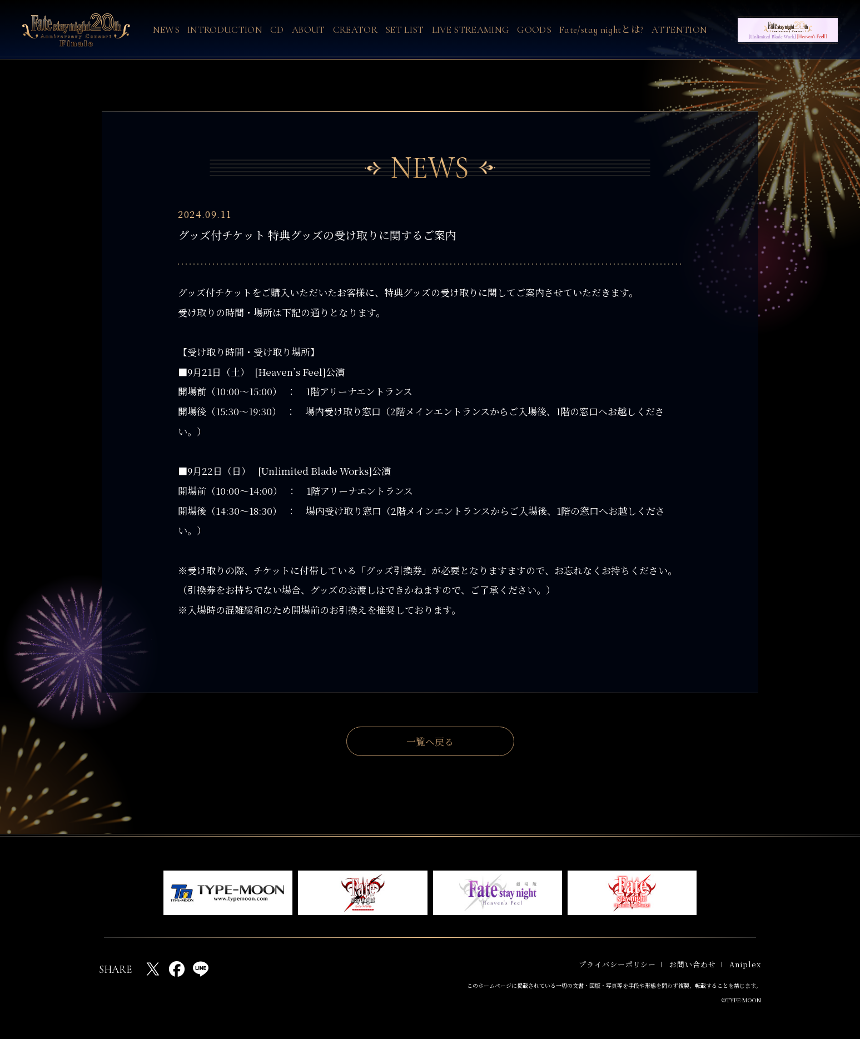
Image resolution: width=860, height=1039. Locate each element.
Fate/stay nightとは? (601, 29)
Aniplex (745, 964)
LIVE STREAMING (471, 29)
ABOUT (308, 29)
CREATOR (355, 29)
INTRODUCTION (224, 29)
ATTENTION (679, 29)
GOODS (534, 29)
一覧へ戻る (430, 741)
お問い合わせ (692, 964)
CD (277, 29)
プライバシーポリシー (617, 964)
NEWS (166, 29)
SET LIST (404, 29)
